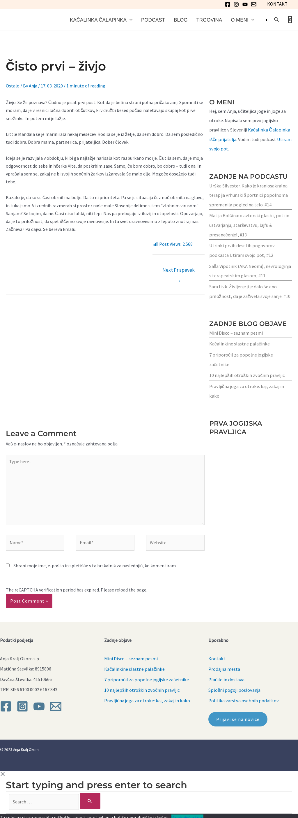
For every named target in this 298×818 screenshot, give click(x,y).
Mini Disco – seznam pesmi (235, 332)
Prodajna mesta (224, 667)
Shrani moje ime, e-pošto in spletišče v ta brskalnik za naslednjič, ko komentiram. (95, 565)
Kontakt (216, 656)
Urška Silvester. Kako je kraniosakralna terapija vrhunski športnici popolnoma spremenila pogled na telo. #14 (247, 196)
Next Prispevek (178, 273)
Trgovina (209, 20)
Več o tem (193, 814)
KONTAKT (277, 4)
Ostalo (12, 87)
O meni (242, 20)
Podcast (153, 20)
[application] (129, 20)
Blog (180, 20)
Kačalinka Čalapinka (101, 20)
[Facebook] (227, 4)
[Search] (86, 798)
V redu (177, 814)
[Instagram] (236, 4)
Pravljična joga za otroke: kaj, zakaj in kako (146, 697)
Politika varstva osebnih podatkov (242, 697)
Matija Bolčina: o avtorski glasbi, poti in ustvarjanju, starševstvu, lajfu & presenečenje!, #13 (248, 225)
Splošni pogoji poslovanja (234, 687)
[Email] (254, 4)
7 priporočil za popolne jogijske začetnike (146, 677)
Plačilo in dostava (226, 677)
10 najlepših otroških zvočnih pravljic (246, 374)
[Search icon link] (276, 20)
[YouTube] (245, 4)
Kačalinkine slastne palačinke (239, 343)
